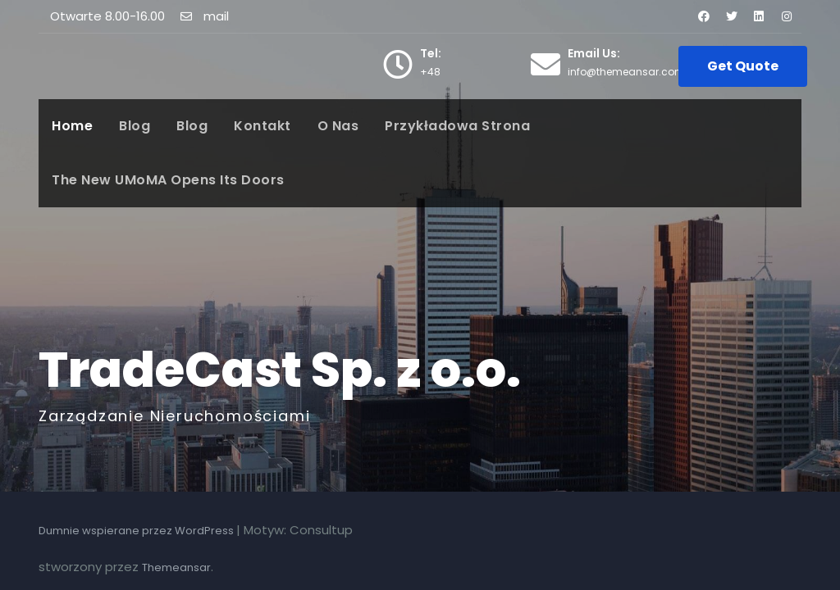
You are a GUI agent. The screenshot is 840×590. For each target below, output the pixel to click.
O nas (338, 125)
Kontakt (262, 125)
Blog (134, 125)
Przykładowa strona (457, 125)
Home (72, 125)
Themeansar (176, 567)
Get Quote (742, 66)
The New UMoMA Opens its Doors (168, 179)
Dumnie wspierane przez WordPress (137, 530)
